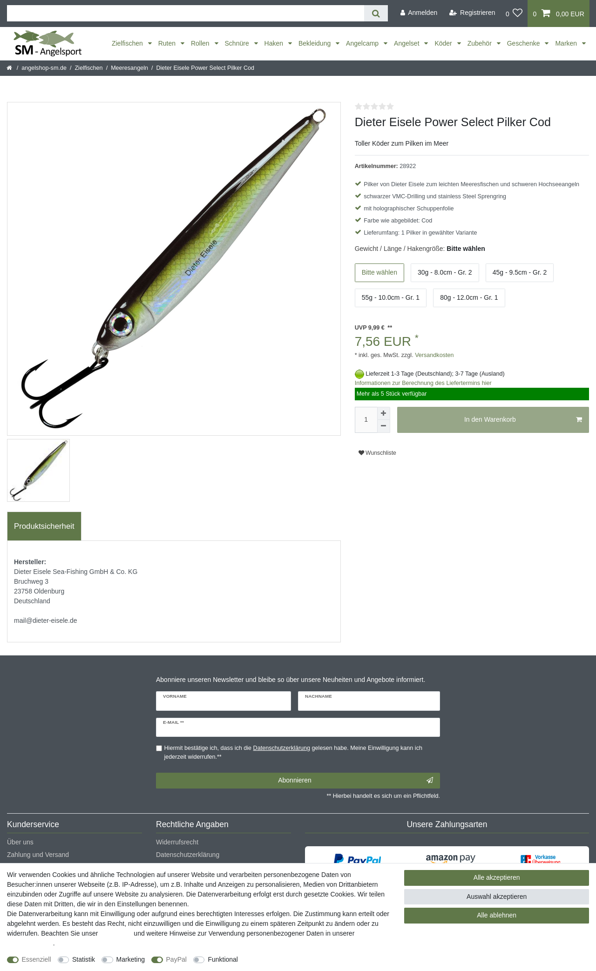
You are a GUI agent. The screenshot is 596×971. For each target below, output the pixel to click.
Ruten (167, 43)
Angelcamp (363, 43)
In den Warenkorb (523, 420)
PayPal (176, 959)
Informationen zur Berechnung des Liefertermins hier (423, 383)
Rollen (201, 43)
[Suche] (376, 13)
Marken (567, 43)
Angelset (407, 43)
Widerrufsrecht (177, 842)
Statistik (83, 959)
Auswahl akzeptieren (497, 896)
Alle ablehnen (496, 915)
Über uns (20, 842)
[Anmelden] (418, 13)
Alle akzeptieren (497, 877)
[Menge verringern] (383, 426)
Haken (274, 43)
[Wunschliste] (514, 13)
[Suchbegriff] (185, 13)
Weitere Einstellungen (278, 959)
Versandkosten (433, 355)
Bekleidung (315, 43)
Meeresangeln (129, 68)
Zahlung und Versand (38, 854)
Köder (444, 43)
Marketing (130, 959)
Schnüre (238, 43)
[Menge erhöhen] (383, 413)
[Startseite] (10, 68)
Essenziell (36, 959)
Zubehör (480, 43)
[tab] (44, 526)
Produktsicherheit (44, 526)
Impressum (116, 933)
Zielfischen (128, 43)
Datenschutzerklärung (187, 854)
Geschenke (524, 43)
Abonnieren (355, 780)
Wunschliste (377, 453)
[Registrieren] (472, 13)
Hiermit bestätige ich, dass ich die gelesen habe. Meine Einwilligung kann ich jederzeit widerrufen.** (293, 752)
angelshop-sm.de (44, 68)
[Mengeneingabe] (366, 420)
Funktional (223, 959)
